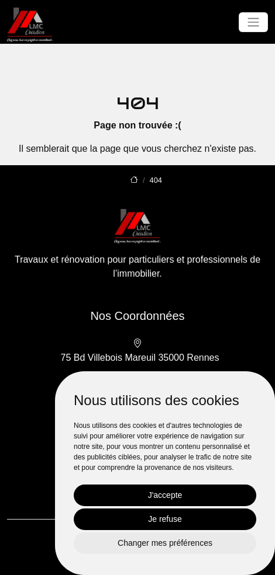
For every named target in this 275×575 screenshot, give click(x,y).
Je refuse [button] (165, 519)
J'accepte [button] (165, 495)
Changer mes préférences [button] (165, 543)
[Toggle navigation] (253, 22)
